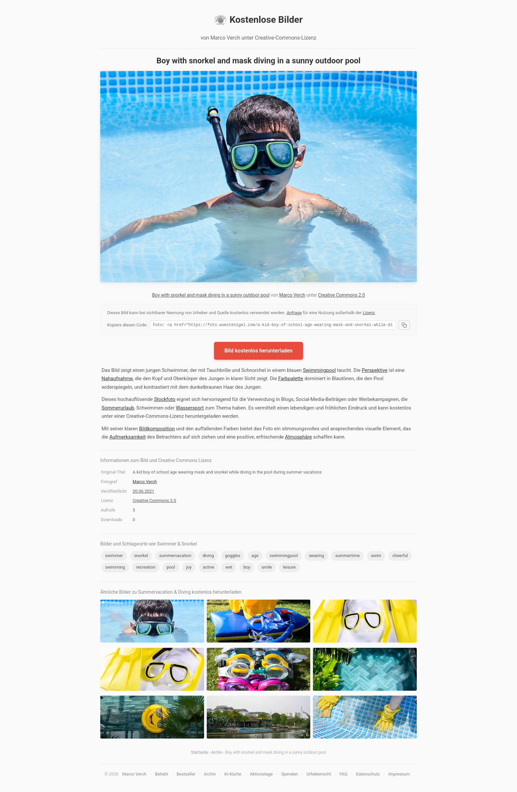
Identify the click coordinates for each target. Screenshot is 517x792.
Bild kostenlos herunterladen (259, 351)
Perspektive (374, 371)
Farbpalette (290, 379)
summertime (347, 556)
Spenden (289, 775)
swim (376, 556)
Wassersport (190, 409)
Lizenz (369, 312)
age (255, 556)
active (208, 568)
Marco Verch (292, 295)
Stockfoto (164, 400)
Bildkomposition (157, 430)
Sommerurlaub (118, 409)
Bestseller (186, 775)
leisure (289, 568)
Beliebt (161, 775)
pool (171, 568)
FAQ (343, 775)
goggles (232, 556)
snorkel (141, 556)
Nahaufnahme (117, 379)
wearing (316, 556)
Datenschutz (368, 775)
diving (208, 556)
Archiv (216, 753)
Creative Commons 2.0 (341, 295)
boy (246, 568)
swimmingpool (284, 556)
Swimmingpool (319, 371)
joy (189, 568)
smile (266, 568)
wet (228, 568)
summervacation (175, 556)
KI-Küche (233, 775)
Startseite (199, 753)
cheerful (400, 556)
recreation (145, 568)
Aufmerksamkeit (127, 438)
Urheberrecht (318, 775)
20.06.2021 (143, 492)
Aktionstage (261, 775)
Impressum (399, 775)
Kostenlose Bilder (258, 20)
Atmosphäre (298, 438)
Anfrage (294, 312)
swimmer (114, 556)
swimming (115, 568)
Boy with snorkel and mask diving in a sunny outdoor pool (210, 295)
